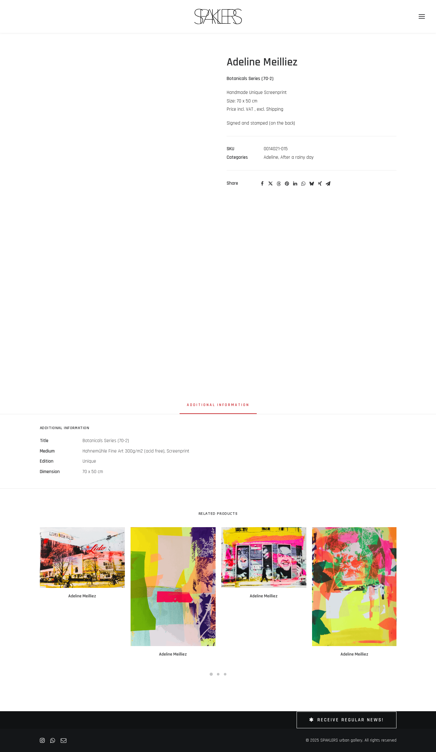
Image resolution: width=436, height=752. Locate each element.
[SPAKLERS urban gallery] (218, 16)
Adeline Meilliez (82, 596)
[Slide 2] (218, 674)
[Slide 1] (211, 674)
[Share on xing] (320, 184)
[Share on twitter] (270, 184)
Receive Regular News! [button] (346, 720)
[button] (82, 557)
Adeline (271, 157)
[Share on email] (328, 184)
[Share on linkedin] (295, 184)
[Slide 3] (225, 674)
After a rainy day (297, 157)
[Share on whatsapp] (303, 184)
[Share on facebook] (262, 184)
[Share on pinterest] (287, 184)
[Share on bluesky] (312, 184)
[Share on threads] (279, 184)
